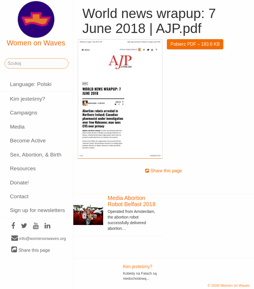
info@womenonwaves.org (38, 238)
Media (17, 127)
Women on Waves (36, 24)
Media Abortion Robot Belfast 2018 (132, 201)
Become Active (28, 141)
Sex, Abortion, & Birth (35, 155)
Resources (23, 168)
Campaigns (23, 113)
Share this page (30, 250)
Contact (19, 196)
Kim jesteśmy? (27, 99)
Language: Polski (30, 84)
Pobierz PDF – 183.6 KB (195, 44)
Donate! (19, 183)
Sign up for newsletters (37, 210)
